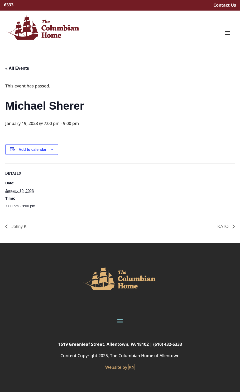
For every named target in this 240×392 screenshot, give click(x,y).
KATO (223, 226)
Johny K (18, 226)
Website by (120, 367)
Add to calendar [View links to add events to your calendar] (33, 149)
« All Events (17, 68)
